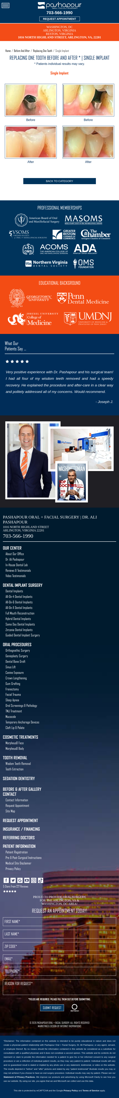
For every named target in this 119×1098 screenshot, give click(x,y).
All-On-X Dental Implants (19, 608)
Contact (9, 794)
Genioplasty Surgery (17, 656)
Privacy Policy (13, 869)
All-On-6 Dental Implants (19, 602)
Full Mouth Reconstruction (20, 613)
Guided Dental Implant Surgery (23, 635)
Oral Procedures (17, 644)
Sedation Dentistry (19, 778)
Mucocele (11, 717)
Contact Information (17, 800)
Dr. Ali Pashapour (15, 559)
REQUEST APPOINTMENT (59, 18)
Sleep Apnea (12, 700)
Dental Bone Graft (15, 661)
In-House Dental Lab (17, 565)
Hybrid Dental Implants (18, 619)
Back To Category (59, 181)
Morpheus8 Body (15, 749)
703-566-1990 (59, 12)
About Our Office (15, 554)
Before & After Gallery (22, 789)
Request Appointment (17, 806)
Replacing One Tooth (42, 51)
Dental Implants (14, 591)
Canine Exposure (15, 673)
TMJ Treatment (14, 711)
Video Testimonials (16, 576)
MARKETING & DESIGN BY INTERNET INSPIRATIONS (59, 1026)
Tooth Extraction (14, 769)
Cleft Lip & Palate (15, 728)
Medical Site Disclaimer (18, 863)
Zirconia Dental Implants (19, 630)
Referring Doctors (19, 837)
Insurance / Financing (21, 829)
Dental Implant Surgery (22, 585)
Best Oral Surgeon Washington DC (72, 483)
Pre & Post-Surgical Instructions (23, 858)
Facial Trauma (13, 694)
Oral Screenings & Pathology (21, 706)
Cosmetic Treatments (20, 737)
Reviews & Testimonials (18, 570)
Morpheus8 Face (15, 743)
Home (8, 51)
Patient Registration (17, 852)
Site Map (10, 811)
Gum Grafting (13, 684)
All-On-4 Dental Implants (19, 597)
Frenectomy (12, 689)
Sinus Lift (11, 667)
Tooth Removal (15, 757)
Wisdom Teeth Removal (18, 764)
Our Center (12, 548)
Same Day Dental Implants (20, 624)
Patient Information (19, 846)
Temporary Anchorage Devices (22, 722)
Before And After (22, 51)
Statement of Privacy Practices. (20, 1077)
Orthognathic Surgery (18, 650)
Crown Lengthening (16, 678)
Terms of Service (91, 1090)
